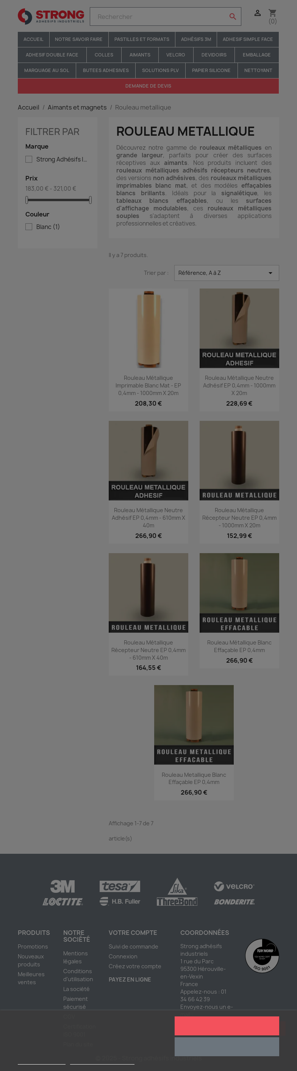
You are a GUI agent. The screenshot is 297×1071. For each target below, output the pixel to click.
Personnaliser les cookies (102, 1061)
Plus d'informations (42, 1061)
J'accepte (226, 1026)
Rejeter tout (226, 1047)
